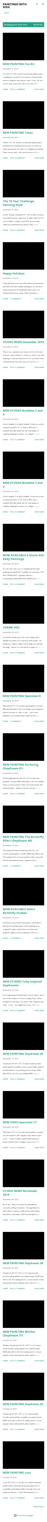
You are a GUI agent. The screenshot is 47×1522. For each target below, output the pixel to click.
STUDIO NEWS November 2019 (20, 1192)
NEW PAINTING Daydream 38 (23, 1263)
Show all (38, 24)
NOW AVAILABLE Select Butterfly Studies (19, 911)
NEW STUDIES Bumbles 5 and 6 (23, 412)
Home (6, 13)
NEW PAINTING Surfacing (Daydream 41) (20, 766)
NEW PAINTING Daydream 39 (23, 1054)
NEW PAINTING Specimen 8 (22, 696)
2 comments (15, 299)
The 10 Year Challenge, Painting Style (19, 203)
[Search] (37, 4)
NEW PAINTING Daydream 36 (23, 1404)
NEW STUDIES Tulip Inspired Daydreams (22, 983)
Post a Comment (17, 89)
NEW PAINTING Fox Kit (19, 64)
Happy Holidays (14, 273)
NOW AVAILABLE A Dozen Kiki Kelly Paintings (23, 557)
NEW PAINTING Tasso (18, 132)
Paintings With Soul (15, 5)
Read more (39, 89)
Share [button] (5, 89)
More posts (39, 1507)
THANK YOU (11, 627)
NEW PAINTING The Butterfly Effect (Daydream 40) (23, 838)
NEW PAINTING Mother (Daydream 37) (19, 1333)
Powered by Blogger (23, 1515)
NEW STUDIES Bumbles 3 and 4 (23, 484)
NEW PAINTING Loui (17, 1472)
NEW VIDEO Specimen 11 (20, 1122)
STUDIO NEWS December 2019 (23, 342)
